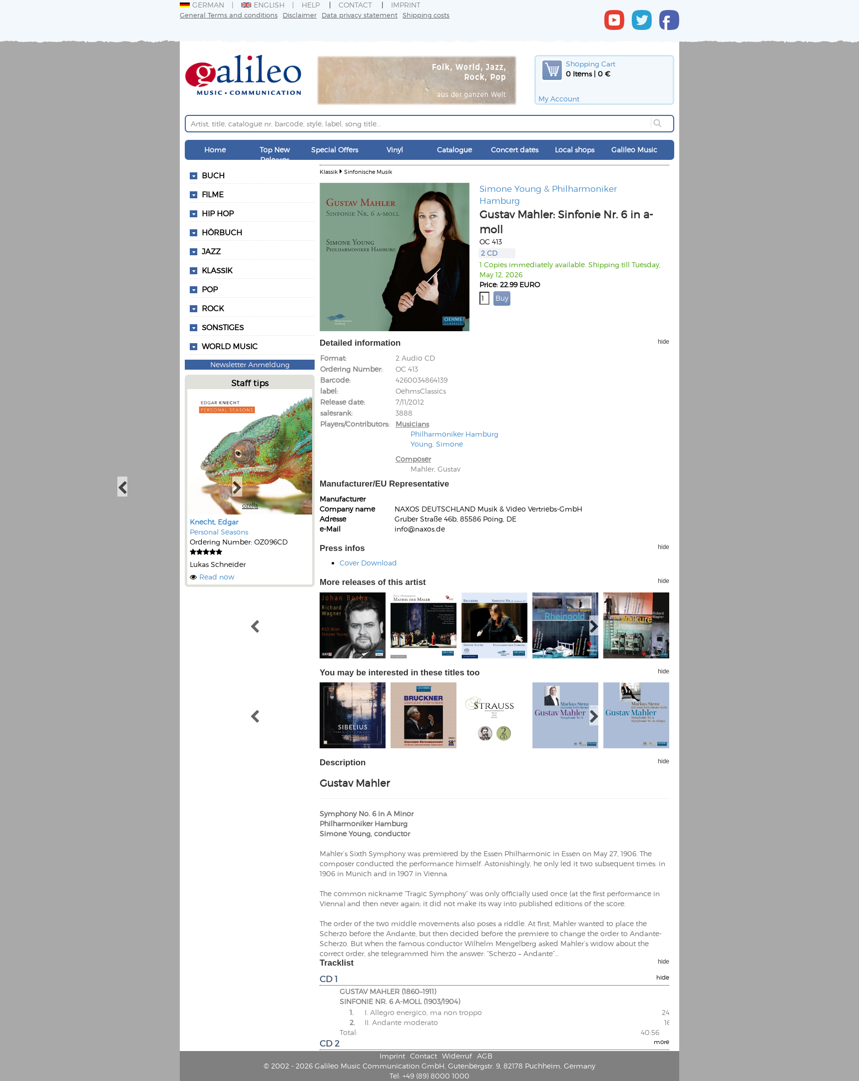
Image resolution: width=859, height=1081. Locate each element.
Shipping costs (426, 14)
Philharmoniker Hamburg (454, 434)
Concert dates (514, 149)
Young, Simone (437, 444)
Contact (355, 4)
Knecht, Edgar (214, 522)
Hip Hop (218, 213)
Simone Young (510, 188)
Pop (210, 289)
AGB (484, 1056)
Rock (213, 308)
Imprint (406, 4)
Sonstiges (223, 327)
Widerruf (457, 1056)
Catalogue (454, 149)
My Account (558, 98)
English (263, 4)
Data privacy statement (360, 14)
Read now (216, 576)
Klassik (217, 270)
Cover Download (368, 562)
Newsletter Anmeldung (250, 364)
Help (311, 4)
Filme (213, 194)
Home (215, 149)
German (202, 4)
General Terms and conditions (229, 14)
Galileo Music (634, 149)
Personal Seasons (219, 532)
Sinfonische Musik (368, 171)
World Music (230, 346)
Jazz (211, 251)
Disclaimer (300, 14)
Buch (213, 175)
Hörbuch (222, 232)
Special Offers (334, 149)
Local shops (574, 149)
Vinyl (395, 149)
